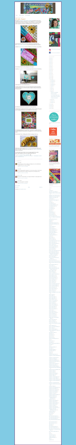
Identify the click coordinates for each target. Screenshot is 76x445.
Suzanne (19, 180)
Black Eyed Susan (21, 46)
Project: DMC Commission (53, 245)
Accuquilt (21, 155)
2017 (51, 70)
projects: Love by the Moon (53, 305)
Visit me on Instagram (55, 49)
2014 (51, 74)
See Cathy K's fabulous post (37, 149)
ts (49, 432)
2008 (51, 106)
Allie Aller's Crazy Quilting (53, 191)
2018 (51, 69)
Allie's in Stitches (38, 5)
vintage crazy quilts (52, 436)
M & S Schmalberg (29, 148)
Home (17, 15)
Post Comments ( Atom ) (22, 189)
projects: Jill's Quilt (28, 155)
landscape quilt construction (53, 222)
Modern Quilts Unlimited (52, 232)
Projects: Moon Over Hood (53, 312)
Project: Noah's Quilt (52, 256)
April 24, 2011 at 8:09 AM (22, 183)
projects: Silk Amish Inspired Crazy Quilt (54, 323)
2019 (51, 67)
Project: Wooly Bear (52, 271)
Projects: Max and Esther (52, 308)
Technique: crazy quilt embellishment (54, 355)
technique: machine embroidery (53, 363)
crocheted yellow (21, 44)
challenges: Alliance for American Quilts (54, 192)
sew (49, 345)
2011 (51, 78)
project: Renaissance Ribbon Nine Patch (54, 262)
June (51, 88)
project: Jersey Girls (52, 249)
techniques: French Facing (52, 392)
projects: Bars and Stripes (52, 277)
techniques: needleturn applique (53, 402)
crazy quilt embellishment (52, 204)
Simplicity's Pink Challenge (26, 20)
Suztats (19, 162)
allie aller (22, 154)
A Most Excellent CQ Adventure (55, 96)
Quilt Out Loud (51, 337)
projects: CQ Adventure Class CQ (54, 283)
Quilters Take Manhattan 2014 (53, 338)
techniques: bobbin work (52, 374)
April (52, 91)
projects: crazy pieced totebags (53, 284)
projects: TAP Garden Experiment (54, 326)
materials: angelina (51, 226)
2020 (51, 66)
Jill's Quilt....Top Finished (54, 92)
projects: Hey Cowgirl (52, 296)
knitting (50, 221)
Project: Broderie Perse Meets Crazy (54, 240)
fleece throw (51, 209)
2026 (51, 58)
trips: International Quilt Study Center (54, 419)
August (52, 85)
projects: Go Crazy (51, 290)
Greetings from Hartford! (54, 97)
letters (50, 225)
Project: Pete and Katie (52, 259)
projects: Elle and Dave (52, 287)
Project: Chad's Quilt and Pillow (53, 243)
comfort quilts (51, 198)
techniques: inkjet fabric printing (53, 394)
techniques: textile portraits (53, 406)
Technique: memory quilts (52, 364)
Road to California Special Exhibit (54, 343)
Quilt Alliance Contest (52, 332)
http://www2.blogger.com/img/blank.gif (54, 216)
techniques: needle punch (52, 401)
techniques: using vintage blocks (53, 407)
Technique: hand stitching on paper (54, 361)
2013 (51, 76)
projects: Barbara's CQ (52, 275)
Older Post (40, 187)
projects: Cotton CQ (52, 282)
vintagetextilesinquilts (52, 437)
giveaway (50, 210)
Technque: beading (51, 411)
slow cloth (50, 348)
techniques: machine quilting (53, 400)
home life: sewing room (52, 215)
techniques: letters (51, 399)
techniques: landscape (52, 395)
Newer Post (16, 187)
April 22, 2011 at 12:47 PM (23, 172)
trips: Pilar (50, 425)
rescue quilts (51, 342)
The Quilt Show (51, 412)
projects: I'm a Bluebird (52, 301)
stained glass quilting (52, 349)
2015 (51, 73)
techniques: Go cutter (52, 393)
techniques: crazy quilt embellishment (54, 380)
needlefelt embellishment (52, 234)
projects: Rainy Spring (52, 319)
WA (49, 438)
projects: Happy (51, 295)
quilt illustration (51, 334)
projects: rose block (52, 320)
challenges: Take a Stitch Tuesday (54, 196)
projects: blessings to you (52, 278)
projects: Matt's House (52, 307)
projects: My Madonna (52, 313)
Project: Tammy (51, 265)
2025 (51, 59)
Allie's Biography (27, 15)
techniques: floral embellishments (54, 387)
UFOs (50, 433)
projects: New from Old (52, 314)
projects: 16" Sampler (52, 272)
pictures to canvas (51, 238)
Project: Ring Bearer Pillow (53, 264)
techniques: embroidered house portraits (54, 383)
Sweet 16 (50, 351)
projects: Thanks (51, 327)
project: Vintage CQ (52, 270)
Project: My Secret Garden (53, 255)
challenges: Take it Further (53, 197)
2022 (51, 63)
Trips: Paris (50, 424)
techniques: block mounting (53, 373)
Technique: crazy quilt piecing (53, 357)
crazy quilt (50, 202)
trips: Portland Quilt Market (53, 426)
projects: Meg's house (52, 311)
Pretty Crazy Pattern (52, 239)
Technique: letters (51, 362)
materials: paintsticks (52, 228)
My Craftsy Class (51, 233)
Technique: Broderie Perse (53, 354)
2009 (51, 105)
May (51, 89)
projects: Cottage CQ (52, 281)
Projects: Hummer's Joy (52, 299)
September (52, 84)
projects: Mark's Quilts (52, 306)
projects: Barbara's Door (52, 276)
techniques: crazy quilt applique (53, 376)
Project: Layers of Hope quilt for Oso (54, 250)
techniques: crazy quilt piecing (53, 382)
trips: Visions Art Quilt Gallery (53, 431)
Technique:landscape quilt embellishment (54, 367)
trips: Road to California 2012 (53, 427)
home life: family (51, 213)
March (52, 99)
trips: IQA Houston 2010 (52, 421)
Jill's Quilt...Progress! (54, 93)
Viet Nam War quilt (52, 434)
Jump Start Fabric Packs (52, 219)
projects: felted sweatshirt (52, 288)
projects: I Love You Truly (53, 300)
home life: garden (51, 214)
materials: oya (51, 227)
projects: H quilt (51, 294)
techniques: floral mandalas (53, 388)
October (52, 82)
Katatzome (50, 220)
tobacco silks (51, 413)
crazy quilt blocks (51, 203)
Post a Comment (17, 185)
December (52, 80)
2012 (51, 77)
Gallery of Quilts (21, 15)
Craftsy (50, 201)
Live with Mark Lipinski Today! (55, 95)
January (52, 102)
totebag (50, 414)
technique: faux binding (52, 358)
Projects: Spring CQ (52, 325)
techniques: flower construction (53, 389)
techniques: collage (52, 375)
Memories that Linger (52, 231)
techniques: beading (52, 370)
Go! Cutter (22, 68)
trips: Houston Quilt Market (53, 418)
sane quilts (50, 344)
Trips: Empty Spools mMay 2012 (53, 417)
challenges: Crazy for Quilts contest (54, 195)
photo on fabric (51, 237)
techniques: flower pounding (53, 390)
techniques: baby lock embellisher (54, 369)
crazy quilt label (51, 208)
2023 (51, 62)
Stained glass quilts (52, 350)
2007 (51, 108)
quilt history (51, 333)
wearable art (51, 439)
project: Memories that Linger (53, 251)
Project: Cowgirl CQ (52, 244)
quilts (50, 339)
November (52, 81)
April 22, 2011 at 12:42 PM (23, 166)
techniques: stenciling (52, 405)
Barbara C (19, 175)
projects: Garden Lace (52, 289)
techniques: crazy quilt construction (54, 379)
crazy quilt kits (51, 207)
